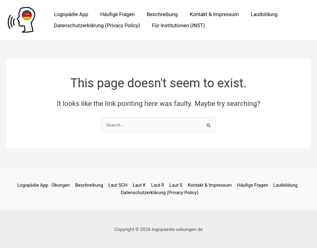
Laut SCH (119, 185)
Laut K (139, 185)
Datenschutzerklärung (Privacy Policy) (96, 25)
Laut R (157, 185)
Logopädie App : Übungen (45, 185)
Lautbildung (256, 14)
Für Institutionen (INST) (175, 25)
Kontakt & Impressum (208, 14)
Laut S (175, 185)
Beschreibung (157, 14)
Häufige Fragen (115, 14)
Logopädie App (70, 14)
